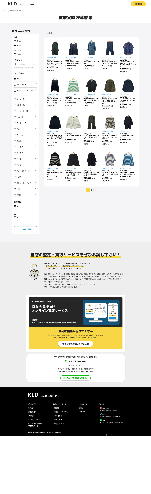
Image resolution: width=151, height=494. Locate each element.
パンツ (19, 165)
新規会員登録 (32, 412)
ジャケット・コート (24, 111)
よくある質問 (57, 416)
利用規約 (31, 416)
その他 (19, 54)
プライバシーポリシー (35, 420)
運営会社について (59, 424)
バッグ (19, 159)
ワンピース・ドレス (24, 183)
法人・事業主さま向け (35, 424)
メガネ (19, 177)
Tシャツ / (72, 57)
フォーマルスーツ (23, 171)
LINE (103, 420)
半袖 (130, 57)
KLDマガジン (83, 404)
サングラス (21, 105)
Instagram (105, 408)
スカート (20, 129)
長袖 (75, 57)
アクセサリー (21, 84)
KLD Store (83, 412)
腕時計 (19, 195)
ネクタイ (20, 153)
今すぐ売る (138, 4)
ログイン (31, 408)
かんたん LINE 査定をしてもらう (75, 378)
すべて (19, 41)
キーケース (21, 99)
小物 (18, 189)
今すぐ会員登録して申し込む (75, 343)
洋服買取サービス (33, 426)
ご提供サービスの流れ (60, 412)
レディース (21, 49)
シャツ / (127, 57)
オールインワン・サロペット (26, 91)
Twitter (104, 414)
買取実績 (56, 408)
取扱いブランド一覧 (59, 404)
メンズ (19, 45)
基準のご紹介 (32, 404)
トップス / (67, 57)
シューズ (20, 117)
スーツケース (21, 123)
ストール (20, 135)
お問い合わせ (57, 420)
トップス (20, 147)
